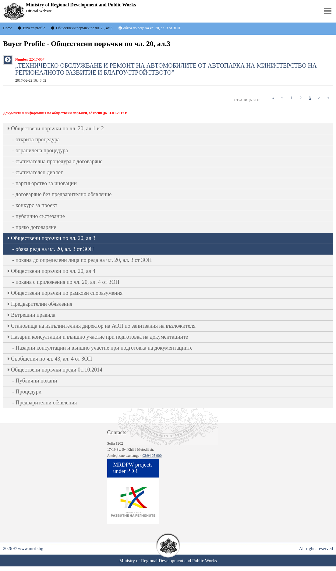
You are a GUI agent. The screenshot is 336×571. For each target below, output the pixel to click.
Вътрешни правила (33, 315)
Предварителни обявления (41, 304)
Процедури (28, 392)
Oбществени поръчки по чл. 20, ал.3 (53, 238)
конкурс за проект (36, 205)
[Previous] (282, 98)
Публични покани (36, 381)
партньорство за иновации (46, 183)
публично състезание (40, 216)
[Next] (319, 98)
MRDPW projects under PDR (133, 468)
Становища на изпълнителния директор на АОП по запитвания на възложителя (103, 326)
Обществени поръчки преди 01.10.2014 (56, 370)
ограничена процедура (42, 150)
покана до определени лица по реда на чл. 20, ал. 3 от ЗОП (84, 260)
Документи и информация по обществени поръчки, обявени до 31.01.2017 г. (65, 113)
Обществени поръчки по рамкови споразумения (66, 293)
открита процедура (38, 139)
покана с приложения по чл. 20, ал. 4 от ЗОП (67, 282)
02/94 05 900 (151, 455)
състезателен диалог (39, 172)
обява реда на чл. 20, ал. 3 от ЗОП (55, 249)
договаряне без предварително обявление (63, 194)
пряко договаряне (36, 227)
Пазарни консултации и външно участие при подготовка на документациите (99, 337)
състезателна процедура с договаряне (59, 161)
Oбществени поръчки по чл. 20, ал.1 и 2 (57, 128)
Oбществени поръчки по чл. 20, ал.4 (53, 271)
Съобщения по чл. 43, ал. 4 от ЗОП (51, 359)
